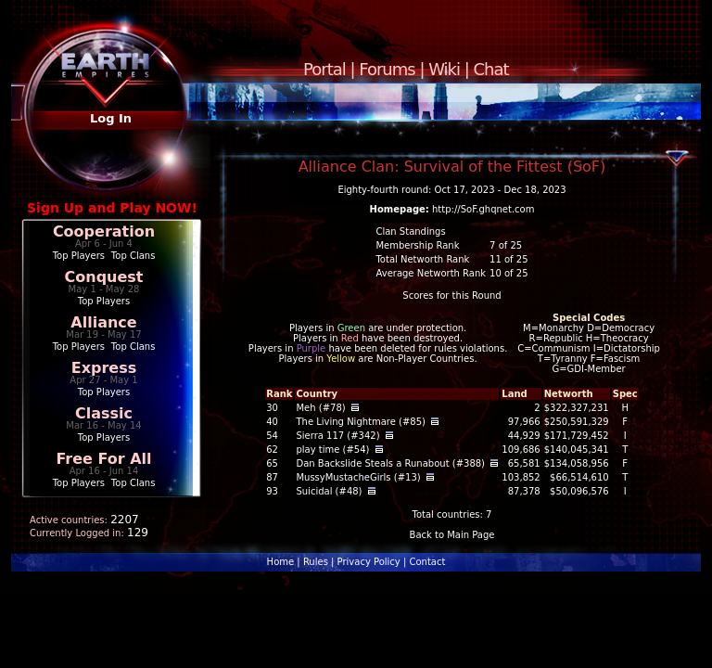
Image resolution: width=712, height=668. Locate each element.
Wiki (444, 69)
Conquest (104, 277)
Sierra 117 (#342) (337, 435)
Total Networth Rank (422, 259)
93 (272, 491)
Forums (386, 69)
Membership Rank (417, 245)
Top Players (79, 255)
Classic (104, 413)
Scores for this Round (451, 295)
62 (272, 449)
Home (281, 562)
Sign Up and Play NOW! (112, 207)
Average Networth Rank (430, 273)
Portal (324, 69)
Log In (111, 118)
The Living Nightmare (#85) (361, 422)
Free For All (103, 459)
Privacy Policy (368, 562)
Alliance (103, 322)
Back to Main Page (452, 535)
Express (104, 368)
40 (272, 422)
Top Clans (133, 255)
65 (272, 463)
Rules (315, 562)
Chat (491, 69)
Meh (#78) (320, 408)
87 (272, 477)
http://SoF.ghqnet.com (483, 209)
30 (272, 408)
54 (272, 435)
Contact (427, 562)
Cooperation (104, 231)
